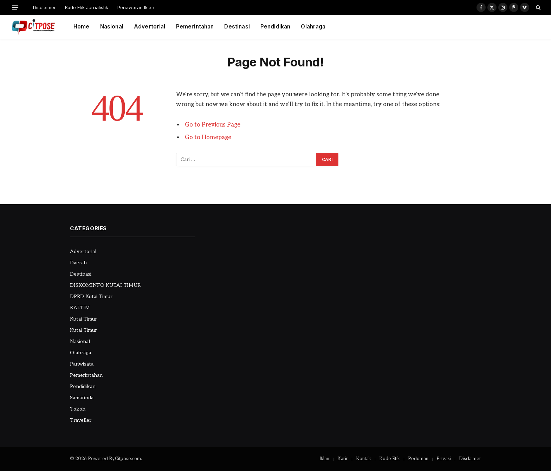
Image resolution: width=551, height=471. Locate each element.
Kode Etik (389, 459)
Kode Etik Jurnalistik (86, 7)
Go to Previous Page (212, 124)
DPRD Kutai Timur (91, 296)
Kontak (363, 459)
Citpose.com (128, 459)
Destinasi (236, 26)
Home (81, 26)
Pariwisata (81, 364)
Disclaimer (44, 7)
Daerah (78, 263)
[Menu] (15, 7)
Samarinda (81, 398)
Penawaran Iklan (135, 7)
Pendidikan (275, 26)
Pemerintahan (195, 26)
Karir (342, 459)
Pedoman (418, 459)
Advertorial (150, 26)
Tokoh (77, 409)
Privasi (443, 459)
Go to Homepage (208, 137)
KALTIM (80, 308)
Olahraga (313, 26)
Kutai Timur (83, 319)
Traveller (80, 420)
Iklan (324, 459)
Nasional (111, 26)
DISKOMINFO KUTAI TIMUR (105, 285)
